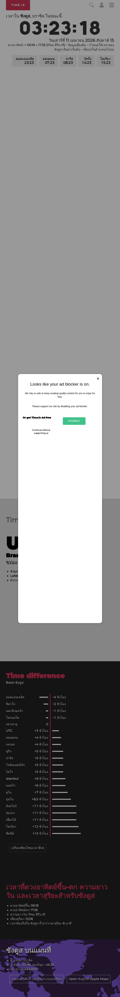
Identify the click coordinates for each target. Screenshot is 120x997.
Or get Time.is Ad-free (37, 417)
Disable (74, 421)
